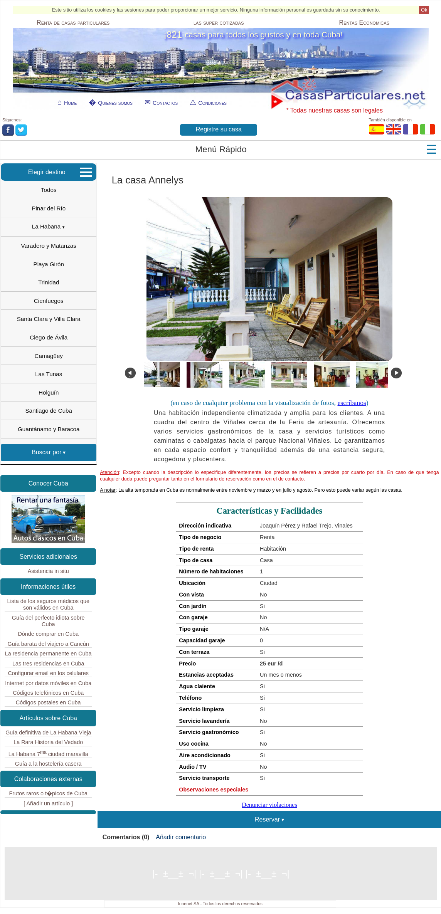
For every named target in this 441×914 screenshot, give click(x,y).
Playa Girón (49, 264)
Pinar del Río (49, 208)
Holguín (49, 392)
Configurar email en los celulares (48, 673)
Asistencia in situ (48, 571)
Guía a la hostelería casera (48, 764)
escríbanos (352, 403)
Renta (73, 23)
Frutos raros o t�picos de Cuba (48, 793)
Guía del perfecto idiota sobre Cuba (48, 621)
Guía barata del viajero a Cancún (48, 644)
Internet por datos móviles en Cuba (48, 683)
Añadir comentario (181, 837)
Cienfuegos (49, 300)
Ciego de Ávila (48, 337)
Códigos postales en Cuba (48, 702)
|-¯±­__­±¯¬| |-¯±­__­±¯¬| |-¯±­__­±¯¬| (220, 873)
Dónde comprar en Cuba (48, 634)
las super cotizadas (219, 23)
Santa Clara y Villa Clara (49, 319)
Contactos (165, 103)
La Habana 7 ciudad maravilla (48, 753)
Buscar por (46, 452)
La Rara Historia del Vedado (48, 742)
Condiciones (212, 103)
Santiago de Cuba (48, 410)
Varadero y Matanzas (48, 245)
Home (70, 103)
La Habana (46, 226)
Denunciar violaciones (269, 804)
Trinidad (48, 282)
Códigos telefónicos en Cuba (48, 693)
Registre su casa (219, 129)
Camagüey (48, 356)
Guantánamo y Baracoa (48, 429)
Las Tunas (48, 374)
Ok (424, 10)
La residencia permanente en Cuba (48, 653)
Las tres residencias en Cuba (48, 663)
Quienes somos (115, 103)
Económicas (364, 23)
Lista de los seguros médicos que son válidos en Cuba (48, 604)
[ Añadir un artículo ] (48, 803)
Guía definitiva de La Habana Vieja (48, 732)
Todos (49, 189)
